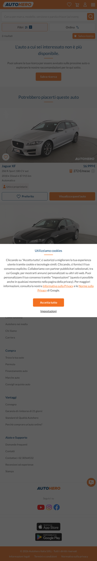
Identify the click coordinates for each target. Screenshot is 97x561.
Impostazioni (48, 311)
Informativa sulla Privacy (58, 286)
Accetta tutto (48, 302)
